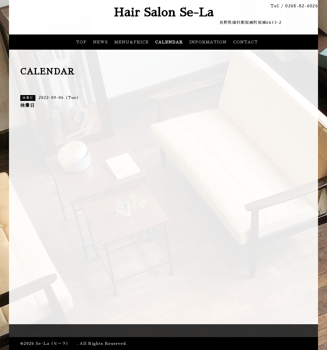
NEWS (100, 42)
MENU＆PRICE (131, 42)
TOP (81, 42)
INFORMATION (208, 42)
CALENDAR (169, 42)
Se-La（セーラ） (56, 343)
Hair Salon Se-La (164, 12)
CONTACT (245, 42)
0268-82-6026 (301, 6)
